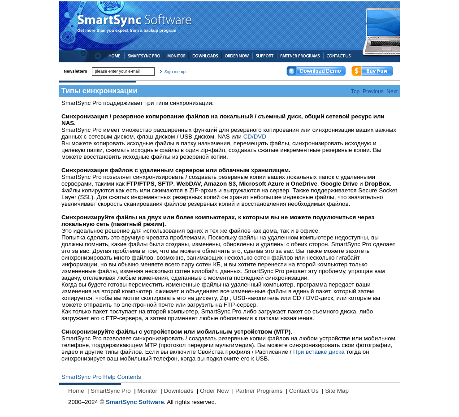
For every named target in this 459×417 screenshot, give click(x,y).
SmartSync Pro (111, 390)
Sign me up (175, 72)
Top (355, 91)
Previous (373, 91)
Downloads (178, 390)
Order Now (214, 390)
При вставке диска (319, 351)
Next (392, 91)
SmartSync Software (135, 402)
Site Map (337, 390)
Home (76, 390)
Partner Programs (258, 390)
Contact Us (304, 390)
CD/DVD (254, 136)
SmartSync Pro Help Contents (101, 377)
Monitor (147, 390)
